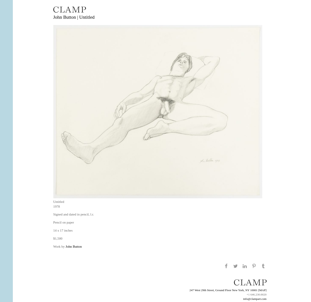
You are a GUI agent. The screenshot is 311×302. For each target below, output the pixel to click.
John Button (74, 246)
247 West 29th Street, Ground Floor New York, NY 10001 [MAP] (228, 290)
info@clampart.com (255, 298)
